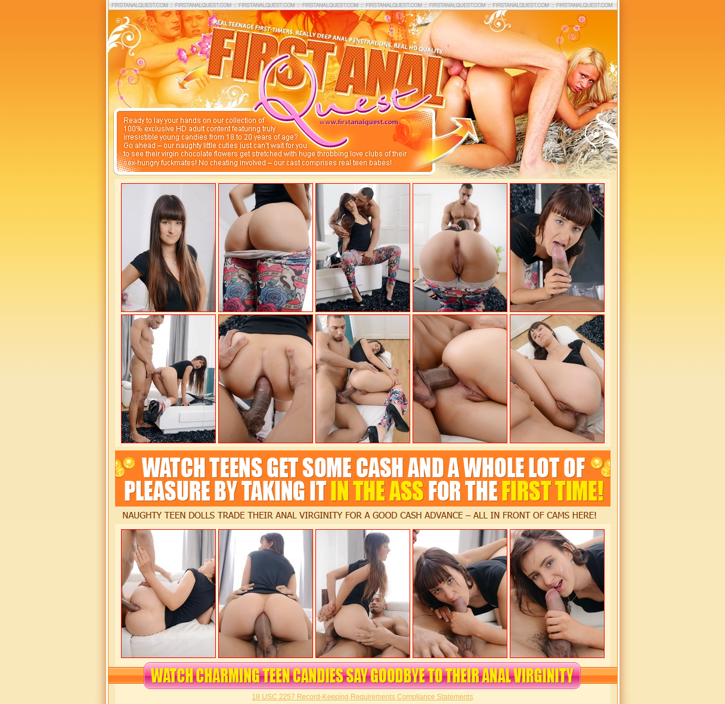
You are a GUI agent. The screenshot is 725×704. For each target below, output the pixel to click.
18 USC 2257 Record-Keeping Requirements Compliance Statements (362, 697)
